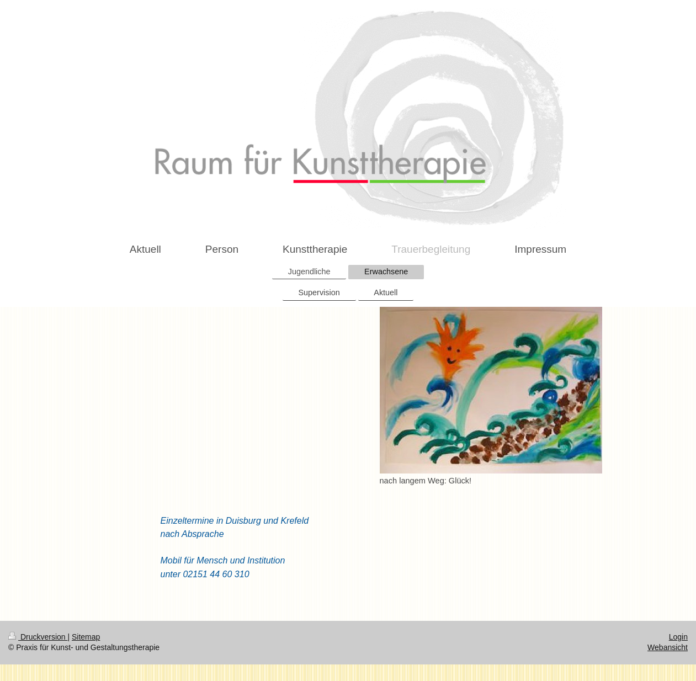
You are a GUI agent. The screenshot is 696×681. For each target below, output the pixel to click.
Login (678, 636)
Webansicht (667, 647)
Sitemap (86, 636)
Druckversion (37, 636)
